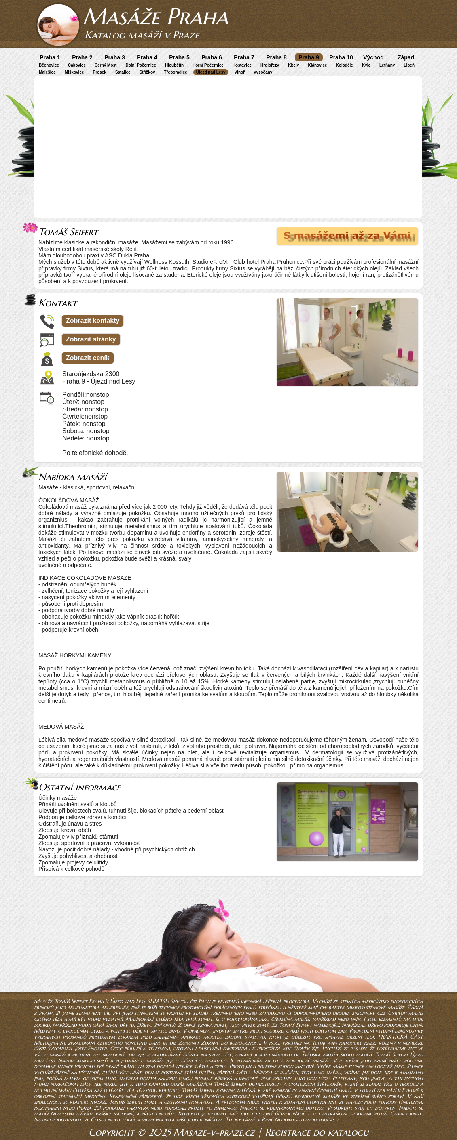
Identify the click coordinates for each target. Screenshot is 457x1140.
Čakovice (77, 65)
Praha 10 (341, 57)
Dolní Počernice (140, 65)
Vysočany (263, 72)
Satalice (123, 72)
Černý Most (105, 65)
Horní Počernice (208, 65)
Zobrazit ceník (88, 357)
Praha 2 (82, 57)
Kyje (366, 65)
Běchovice (49, 65)
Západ (406, 57)
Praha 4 (147, 57)
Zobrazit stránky (91, 339)
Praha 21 (49, 1012)
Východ (373, 57)
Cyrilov (397, 1012)
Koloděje (344, 65)
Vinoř (240, 72)
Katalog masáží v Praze (142, 34)
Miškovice (74, 72)
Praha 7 (244, 57)
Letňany (387, 65)
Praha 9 (308, 57)
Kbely (293, 65)
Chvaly (399, 1113)
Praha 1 (50, 57)
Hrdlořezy (269, 65)
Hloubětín (174, 65)
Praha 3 (114, 57)
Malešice (47, 72)
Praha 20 (88, 1107)
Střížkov (147, 72)
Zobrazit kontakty (92, 320)
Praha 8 (276, 57)
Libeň (409, 65)
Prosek (99, 72)
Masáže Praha (155, 16)
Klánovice (317, 65)
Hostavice (242, 65)
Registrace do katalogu (316, 1132)
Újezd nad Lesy (211, 72)
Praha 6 (211, 57)
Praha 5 (179, 57)
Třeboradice (175, 72)
